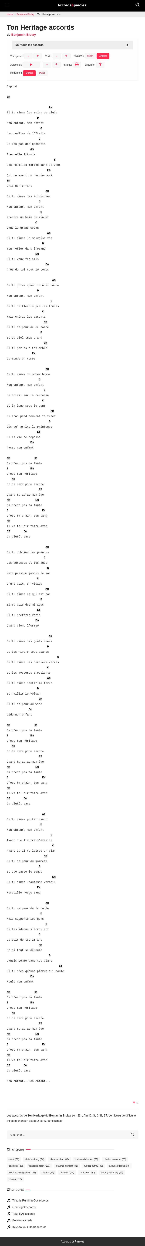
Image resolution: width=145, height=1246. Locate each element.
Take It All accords (23, 1213)
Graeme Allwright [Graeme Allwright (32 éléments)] (67, 1166)
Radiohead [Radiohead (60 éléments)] (87, 1172)
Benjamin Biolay (23, 34)
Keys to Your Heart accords (29, 1227)
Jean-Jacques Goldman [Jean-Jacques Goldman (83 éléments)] (22, 1172)
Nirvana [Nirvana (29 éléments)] (48, 1172)
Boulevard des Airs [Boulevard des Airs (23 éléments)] (86, 1159)
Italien (90, 56)
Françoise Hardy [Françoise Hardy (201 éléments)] (39, 1166)
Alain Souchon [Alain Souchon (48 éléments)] (59, 1159)
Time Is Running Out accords (30, 1200)
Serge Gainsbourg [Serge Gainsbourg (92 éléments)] (112, 1172)
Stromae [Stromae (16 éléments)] (15, 1179)
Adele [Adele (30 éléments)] (14, 1159)
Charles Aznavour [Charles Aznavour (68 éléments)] (115, 1159)
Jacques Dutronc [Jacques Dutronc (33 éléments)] (119, 1166)
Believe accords (22, 1220)
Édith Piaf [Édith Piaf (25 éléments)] (16, 1166)
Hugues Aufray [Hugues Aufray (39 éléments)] (93, 1166)
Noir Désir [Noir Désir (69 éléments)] (67, 1172)
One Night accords (24, 1207)
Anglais (103, 56)
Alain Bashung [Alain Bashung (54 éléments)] (34, 1159)
